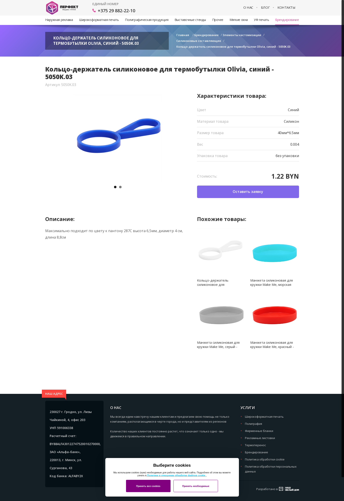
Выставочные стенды (190, 20)
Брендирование (287, 20)
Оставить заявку (248, 191)
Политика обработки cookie (265, 459)
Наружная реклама (59, 20)
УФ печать (261, 20)
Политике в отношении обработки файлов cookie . (177, 475)
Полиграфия (253, 424)
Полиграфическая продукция (146, 20)
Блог (265, 7)
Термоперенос (255, 445)
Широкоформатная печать (99, 20)
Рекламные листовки (260, 438)
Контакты (286, 7)
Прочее (217, 20)
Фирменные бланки (259, 431)
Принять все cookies (148, 486)
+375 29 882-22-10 (116, 11)
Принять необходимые (195, 486)
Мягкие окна (239, 20)
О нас (248, 7)
